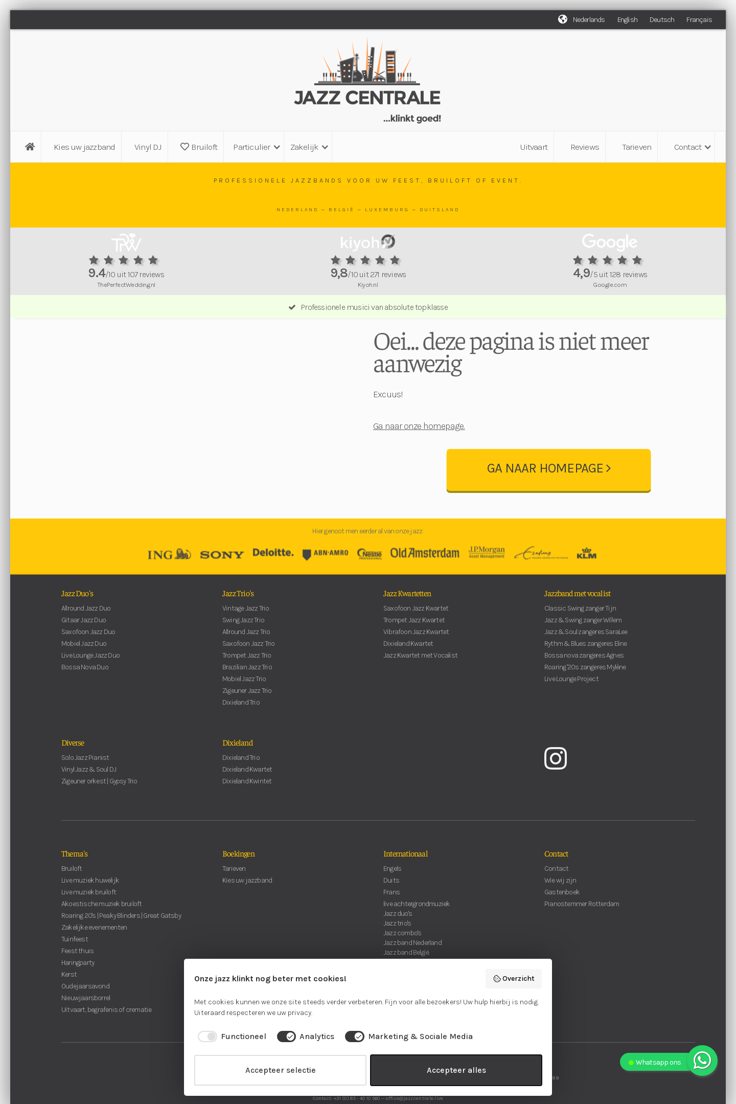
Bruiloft (198, 147)
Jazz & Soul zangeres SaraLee (586, 661)
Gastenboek (562, 921)
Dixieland (237, 772)
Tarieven (637, 147)
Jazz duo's (397, 943)
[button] (255, 146)
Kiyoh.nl (368, 284)
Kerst (69, 1004)
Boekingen (238, 882)
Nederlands (589, 19)
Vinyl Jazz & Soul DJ (88, 799)
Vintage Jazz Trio (245, 638)
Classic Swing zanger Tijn (580, 638)
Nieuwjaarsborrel (85, 1027)
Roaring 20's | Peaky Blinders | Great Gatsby (121, 945)
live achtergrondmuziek (416, 933)
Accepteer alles (456, 1070)
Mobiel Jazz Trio (244, 708)
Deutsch (662, 19)
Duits (391, 910)
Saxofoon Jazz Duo (88, 661)
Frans (391, 921)
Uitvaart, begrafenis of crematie (106, 1039)
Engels (392, 898)
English (627, 19)
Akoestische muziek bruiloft (101, 933)
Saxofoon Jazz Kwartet (415, 638)
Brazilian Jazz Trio (247, 696)
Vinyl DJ (148, 147)
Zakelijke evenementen (94, 957)
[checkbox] (230, 1036)
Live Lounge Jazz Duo (90, 685)
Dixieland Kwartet (408, 673)
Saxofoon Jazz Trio (248, 673)
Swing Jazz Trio (243, 649)
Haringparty (77, 992)
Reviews (584, 147)
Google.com (610, 284)
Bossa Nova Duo (84, 696)
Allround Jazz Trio (246, 661)
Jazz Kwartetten (407, 622)
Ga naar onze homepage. (419, 436)
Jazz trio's (397, 953)
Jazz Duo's (77, 622)
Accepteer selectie (280, 1070)
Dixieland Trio (241, 732)
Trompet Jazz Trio (246, 685)
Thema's (74, 882)
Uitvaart (533, 147)
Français (699, 19)
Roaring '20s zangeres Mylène (585, 696)
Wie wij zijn (560, 910)
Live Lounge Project (571, 708)
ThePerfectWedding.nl (126, 284)
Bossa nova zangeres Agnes (584, 685)
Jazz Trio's (238, 622)
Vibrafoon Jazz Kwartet (416, 661)
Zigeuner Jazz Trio (247, 720)
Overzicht (514, 978)
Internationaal (405, 882)
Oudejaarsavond (85, 1015)
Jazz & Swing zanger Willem (583, 649)
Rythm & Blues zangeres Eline (585, 673)
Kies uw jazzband (84, 147)
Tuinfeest (74, 968)
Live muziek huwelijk (90, 910)
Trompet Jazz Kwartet (414, 649)
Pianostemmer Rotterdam (581, 933)
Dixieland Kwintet (246, 810)
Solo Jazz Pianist (85, 787)
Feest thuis (77, 980)
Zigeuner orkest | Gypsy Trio (99, 810)
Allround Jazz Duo (85, 638)
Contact (556, 882)
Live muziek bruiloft (88, 921)
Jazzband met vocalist (577, 622)
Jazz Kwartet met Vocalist (420, 685)
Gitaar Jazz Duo (83, 649)
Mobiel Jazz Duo (83, 673)
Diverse (72, 772)
